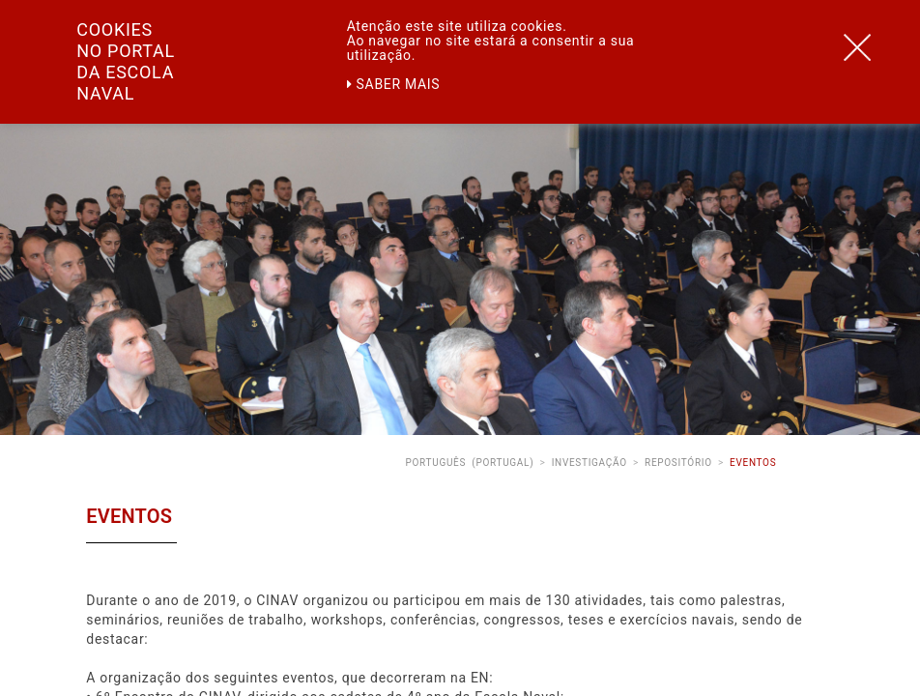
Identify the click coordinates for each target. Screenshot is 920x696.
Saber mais (394, 84)
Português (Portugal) (469, 462)
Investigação (589, 462)
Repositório (678, 462)
